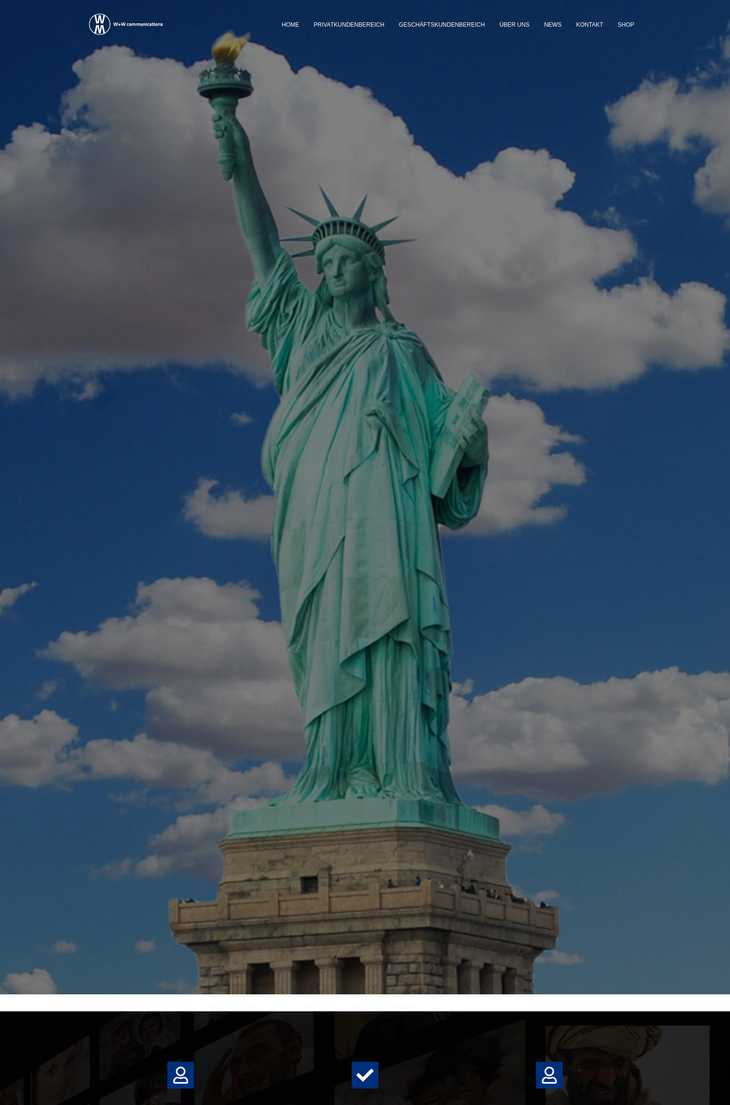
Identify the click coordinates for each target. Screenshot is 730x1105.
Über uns (515, 24)
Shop (625, 24)
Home (290, 24)
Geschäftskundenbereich (442, 24)
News (553, 24)
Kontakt (589, 24)
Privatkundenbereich (349, 24)
